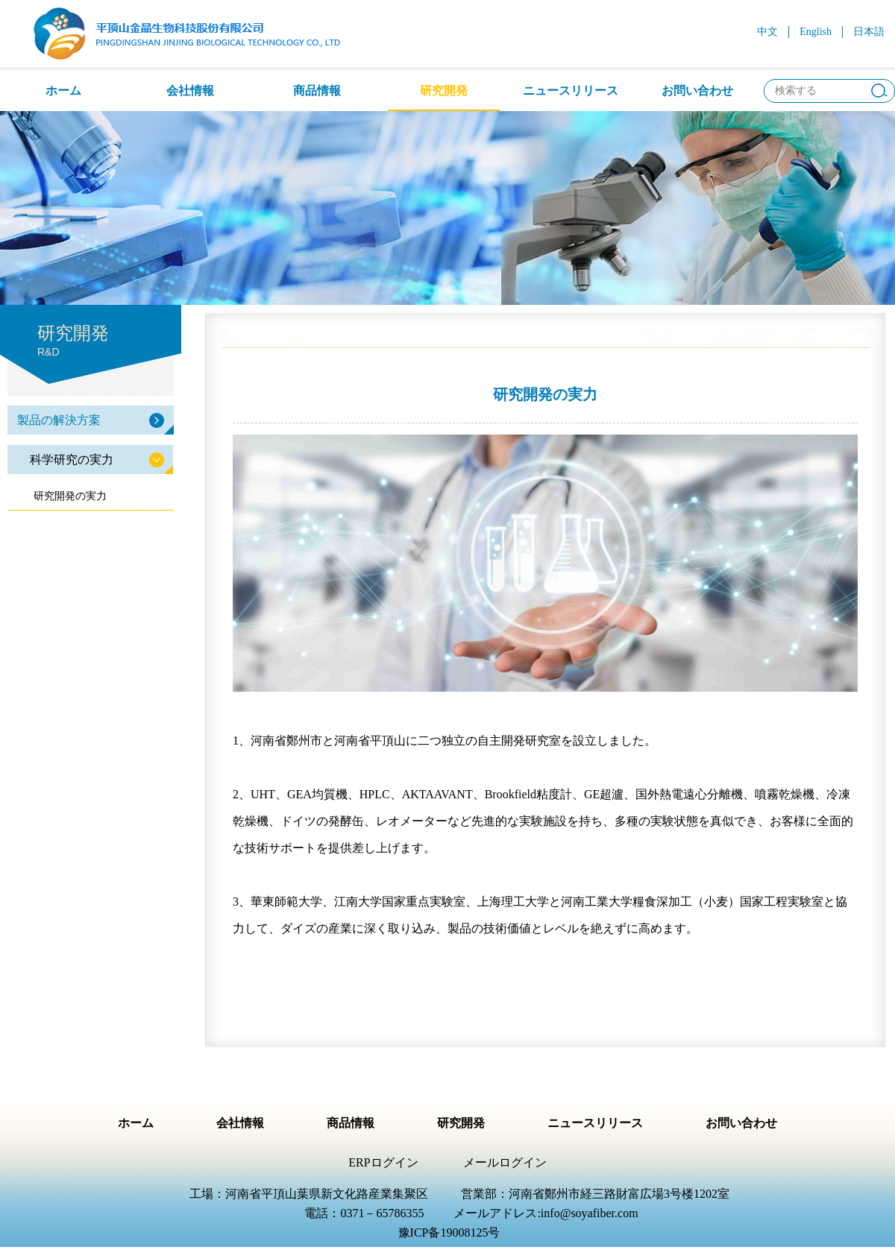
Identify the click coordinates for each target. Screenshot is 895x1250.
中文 (767, 31)
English (816, 31)
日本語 (869, 31)
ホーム (63, 90)
